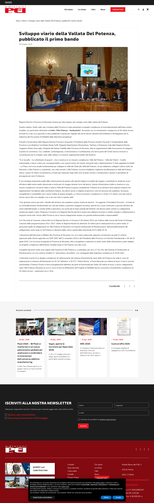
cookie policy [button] (65, 486)
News (103, 9)
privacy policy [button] (100, 483)
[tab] (135, 310)
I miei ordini (72, 471)
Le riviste (82, 9)
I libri (93, 9)
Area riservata (73, 467)
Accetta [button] (118, 497)
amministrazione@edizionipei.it (135, 479)
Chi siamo (68, 9)
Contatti (70, 464)
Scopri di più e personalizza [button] (42, 497)
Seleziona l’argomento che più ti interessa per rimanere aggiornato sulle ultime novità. (39, 409)
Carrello (70, 474)
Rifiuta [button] (106, 497)
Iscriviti (83, 426)
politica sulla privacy (108, 419)
